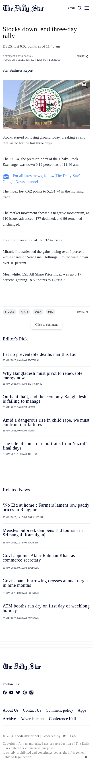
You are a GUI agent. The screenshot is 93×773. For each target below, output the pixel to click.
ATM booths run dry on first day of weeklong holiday (46, 608)
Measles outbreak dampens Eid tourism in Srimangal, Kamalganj (43, 532)
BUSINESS (54, 60)
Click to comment (46, 324)
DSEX (38, 312)
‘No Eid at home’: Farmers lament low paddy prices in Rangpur (46, 507)
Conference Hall (62, 719)
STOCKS (9, 312)
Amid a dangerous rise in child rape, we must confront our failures (46, 422)
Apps (82, 710)
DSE (50, 312)
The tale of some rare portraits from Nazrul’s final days (46, 445)
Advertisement (32, 719)
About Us (11, 710)
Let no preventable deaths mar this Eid (40, 354)
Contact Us (32, 710)
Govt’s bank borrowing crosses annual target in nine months (45, 583)
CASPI (24, 312)
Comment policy (59, 710)
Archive (9, 719)
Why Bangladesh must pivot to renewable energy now (43, 375)
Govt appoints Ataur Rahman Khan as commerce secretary (39, 557)
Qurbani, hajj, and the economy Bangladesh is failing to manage (44, 399)
